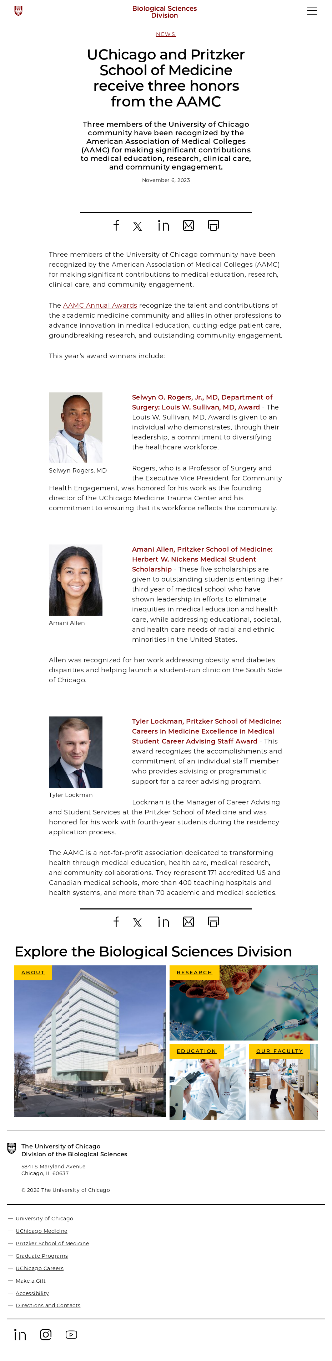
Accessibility (32, 1293)
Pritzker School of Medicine (52, 1243)
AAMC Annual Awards (100, 305)
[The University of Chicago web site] (18, 10)
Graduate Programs (42, 1256)
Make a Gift (31, 1280)
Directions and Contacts (48, 1305)
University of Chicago (44, 1218)
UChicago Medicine (41, 1231)
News (166, 34)
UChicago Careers (40, 1268)
